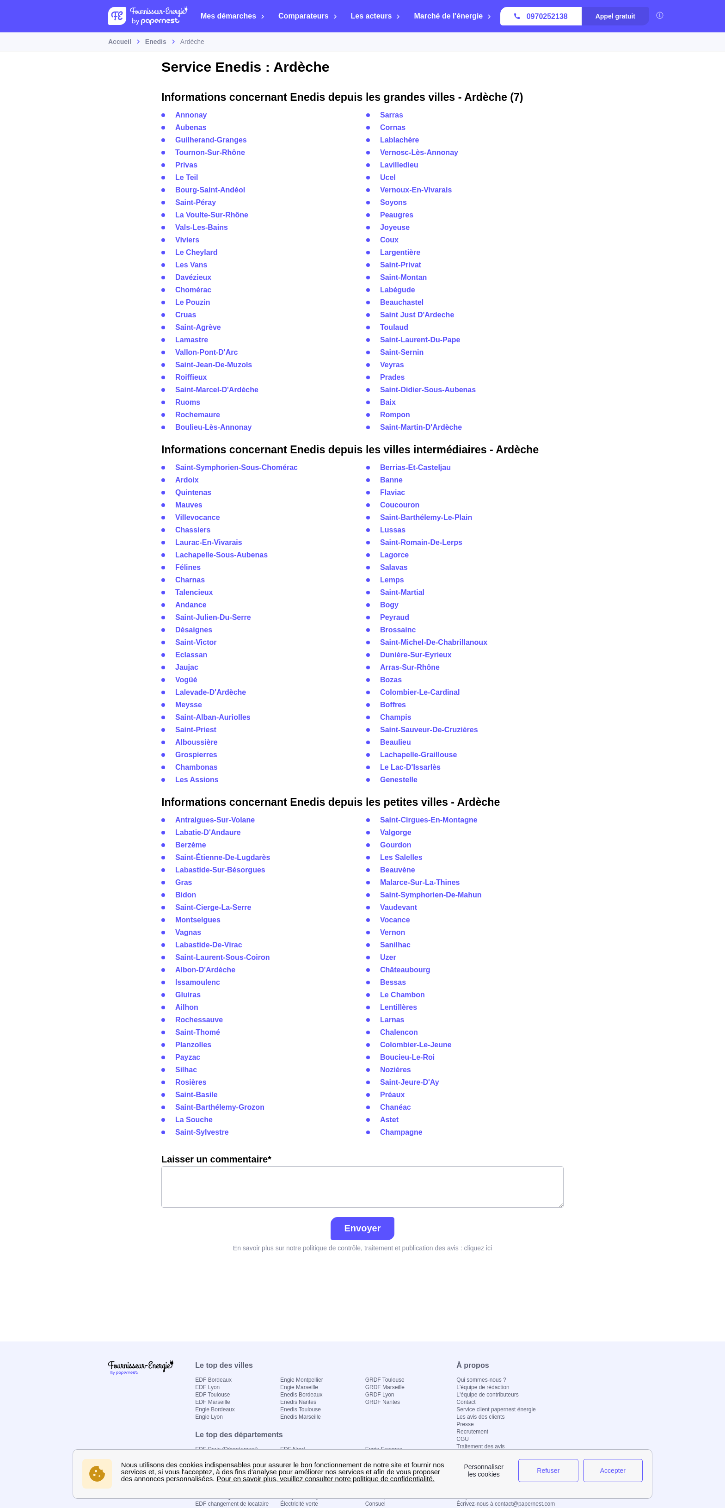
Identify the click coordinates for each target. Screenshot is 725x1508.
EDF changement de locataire (232, 1504)
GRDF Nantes (382, 1402)
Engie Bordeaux (214, 1409)
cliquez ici (478, 1248)
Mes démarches (233, 16)
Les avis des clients (480, 1417)
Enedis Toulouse (300, 1409)
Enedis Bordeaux (301, 1394)
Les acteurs (376, 16)
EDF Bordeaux (213, 1380)
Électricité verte (299, 1504)
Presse (464, 1424)
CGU (462, 1439)
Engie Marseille (299, 1387)
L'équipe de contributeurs (487, 1394)
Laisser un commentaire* (362, 1181)
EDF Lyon (207, 1387)
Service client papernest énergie (495, 1409)
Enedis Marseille (300, 1417)
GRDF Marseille (385, 1387)
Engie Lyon (209, 1417)
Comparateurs (307, 16)
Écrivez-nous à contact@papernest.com (505, 1504)
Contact (465, 1402)
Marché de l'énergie (453, 16)
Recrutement (472, 1431)
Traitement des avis (480, 1446)
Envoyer (362, 1228)
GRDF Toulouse (385, 1380)
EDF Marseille (212, 1402)
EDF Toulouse (212, 1394)
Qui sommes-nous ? (481, 1380)
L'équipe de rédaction (482, 1387)
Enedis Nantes (298, 1402)
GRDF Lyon (379, 1394)
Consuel (375, 1504)
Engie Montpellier (301, 1380)
